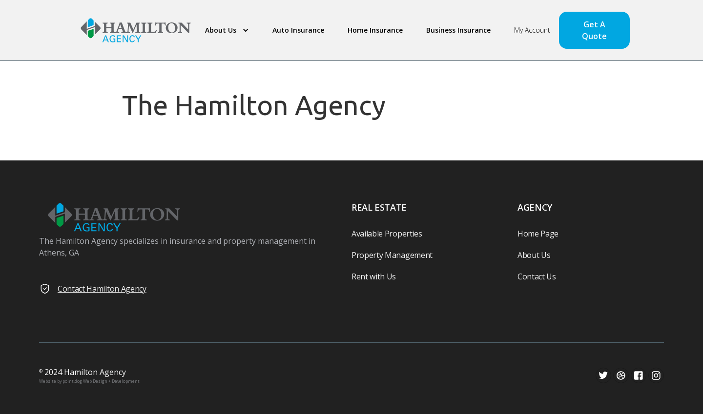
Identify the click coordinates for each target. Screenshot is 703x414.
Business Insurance (458, 30)
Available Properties (387, 233)
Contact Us (536, 276)
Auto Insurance (298, 30)
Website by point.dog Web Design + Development (89, 381)
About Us (533, 255)
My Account (532, 30)
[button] (225, 30)
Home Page (537, 233)
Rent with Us (374, 276)
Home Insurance (375, 30)
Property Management (392, 255)
